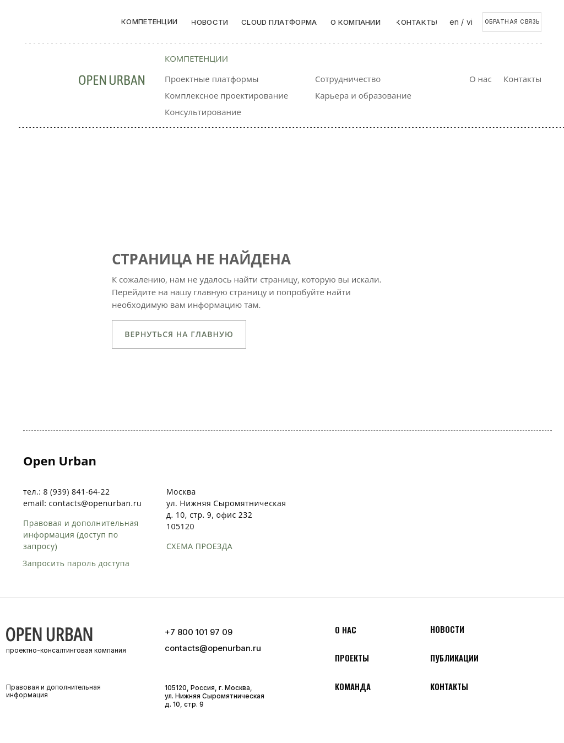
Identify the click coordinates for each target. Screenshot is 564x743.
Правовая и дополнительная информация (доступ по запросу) (81, 534)
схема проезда (199, 546)
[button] (511, 22)
